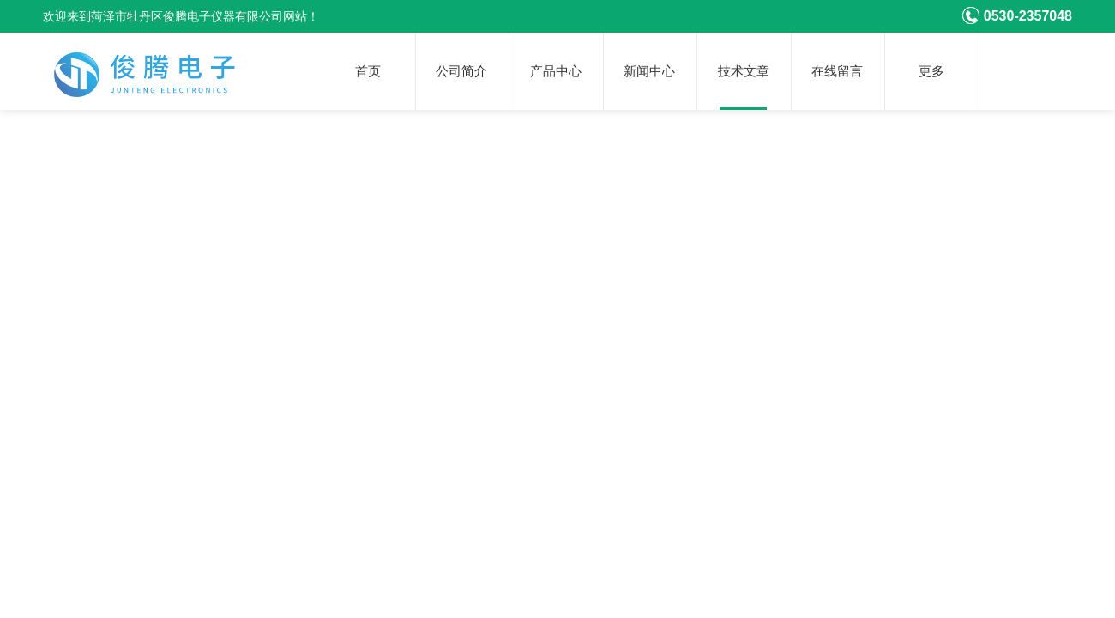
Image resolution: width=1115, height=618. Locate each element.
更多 (931, 71)
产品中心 (556, 71)
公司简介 (461, 71)
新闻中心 (649, 71)
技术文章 (743, 71)
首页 (368, 71)
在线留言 (837, 71)
